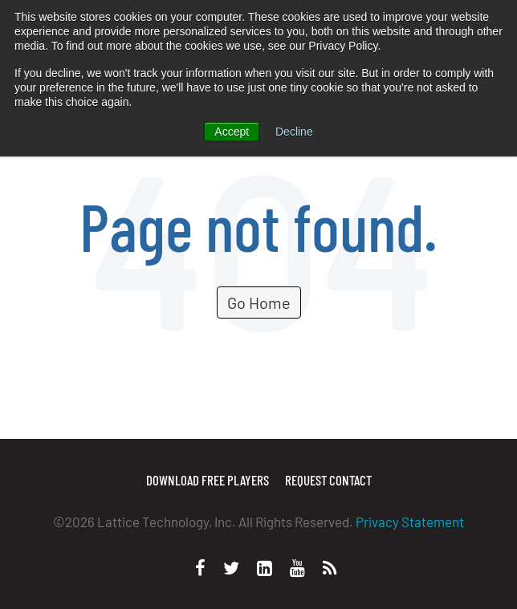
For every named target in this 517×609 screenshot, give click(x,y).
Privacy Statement (410, 522)
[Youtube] (297, 567)
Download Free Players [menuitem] (207, 480)
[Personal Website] (329, 567)
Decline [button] (294, 131)
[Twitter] (231, 567)
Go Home (259, 302)
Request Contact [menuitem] (328, 480)
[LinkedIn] (264, 567)
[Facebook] (200, 567)
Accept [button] (231, 131)
